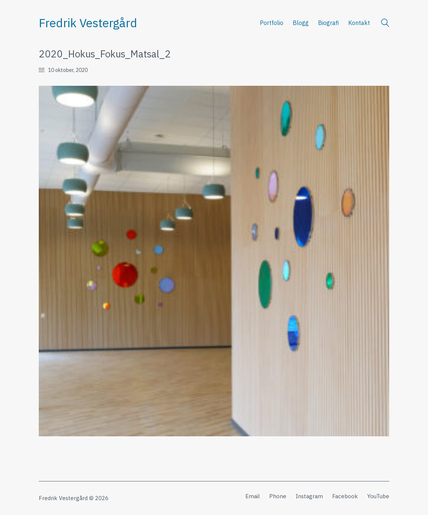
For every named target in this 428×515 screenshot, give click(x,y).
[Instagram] (309, 496)
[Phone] (277, 496)
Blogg (301, 22)
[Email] (252, 496)
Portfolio (271, 22)
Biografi (328, 22)
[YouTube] (378, 496)
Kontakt (359, 22)
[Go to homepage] (88, 23)
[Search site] (385, 24)
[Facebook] (345, 496)
